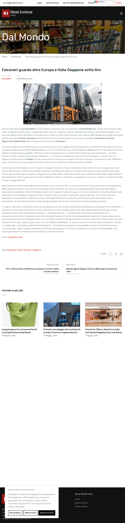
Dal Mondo (6, 79)
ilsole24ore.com (15, 237)
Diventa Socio (52, 3)
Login (39, 3)
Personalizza (15, 513)
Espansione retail (14, 250)
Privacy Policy (81, 506)
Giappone (36, 250)
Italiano (100, 1)
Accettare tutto (47, 513)
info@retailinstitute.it (14, 3)
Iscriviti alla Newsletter (73, 3)
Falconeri (27, 250)
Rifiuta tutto (30, 513)
